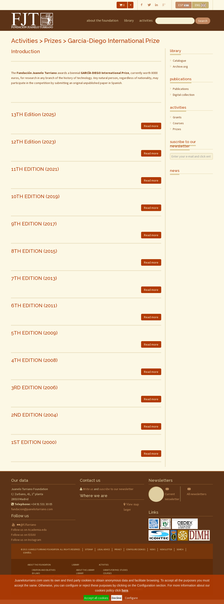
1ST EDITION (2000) (33, 442)
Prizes (52, 40)
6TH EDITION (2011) (34, 305)
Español (27, 552)
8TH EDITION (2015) (34, 251)
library (129, 20)
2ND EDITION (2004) (34, 415)
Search (202, 21)
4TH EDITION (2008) (34, 360)
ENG (200, 5)
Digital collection (183, 95)
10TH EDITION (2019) (35, 196)
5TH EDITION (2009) (34, 333)
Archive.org (180, 66)
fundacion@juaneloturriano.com (32, 509)
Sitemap (89, 549)
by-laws (36, 573)
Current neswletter (172, 494)
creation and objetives (43, 570)
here (125, 590)
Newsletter (166, 549)
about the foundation (102, 20)
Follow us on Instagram (26, 540)
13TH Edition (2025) (33, 114)
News (152, 549)
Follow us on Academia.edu (29, 530)
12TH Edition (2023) (33, 142)
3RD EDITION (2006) (34, 387)
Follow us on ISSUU (23, 535)
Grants (177, 117)
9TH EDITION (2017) (34, 224)
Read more (151, 126)
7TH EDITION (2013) (34, 278)
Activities (146, 20)
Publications (181, 89)
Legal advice (103, 549)
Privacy (118, 549)
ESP (183, 5)
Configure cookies (135, 549)
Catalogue (179, 61)
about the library (85, 570)
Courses (178, 123)
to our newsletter (116, 489)
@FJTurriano (28, 525)
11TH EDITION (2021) (35, 169)
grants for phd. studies (115, 570)
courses (107, 573)
